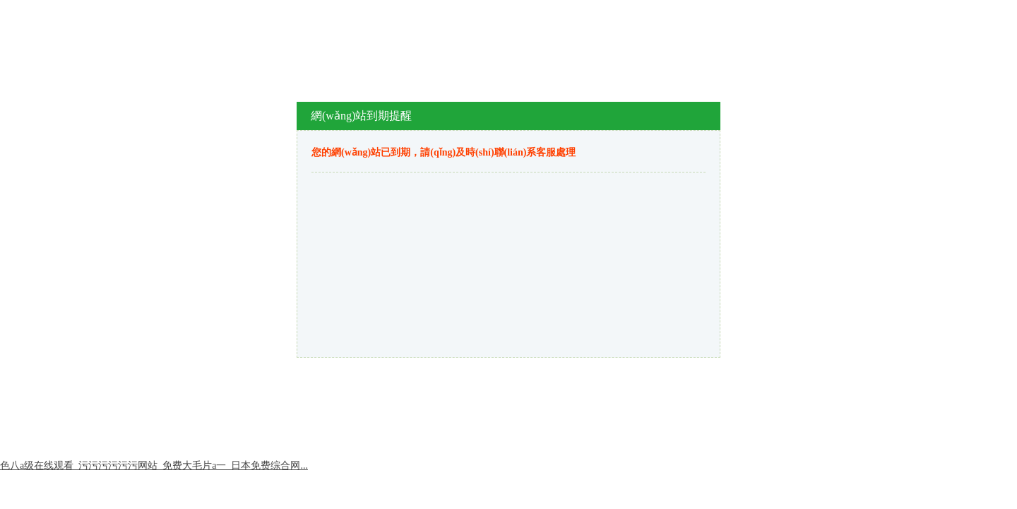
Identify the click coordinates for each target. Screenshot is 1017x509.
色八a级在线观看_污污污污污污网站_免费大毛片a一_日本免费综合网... (154, 465)
